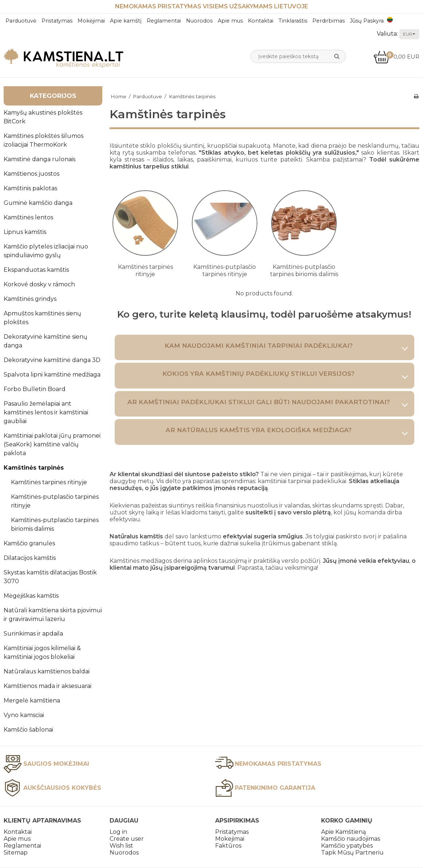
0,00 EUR (396, 56)
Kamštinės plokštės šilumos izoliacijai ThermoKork (43, 140)
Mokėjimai (91, 20)
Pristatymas (56, 20)
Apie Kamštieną (343, 831)
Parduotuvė (20, 20)
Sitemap (16, 852)
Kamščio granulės (29, 543)
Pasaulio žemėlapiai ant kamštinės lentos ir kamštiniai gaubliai (46, 412)
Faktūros (228, 845)
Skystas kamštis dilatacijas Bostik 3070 (50, 577)
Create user (127, 838)
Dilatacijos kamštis (30, 557)
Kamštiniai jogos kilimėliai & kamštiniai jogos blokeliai (42, 652)
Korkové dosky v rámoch (39, 284)
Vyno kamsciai (24, 715)
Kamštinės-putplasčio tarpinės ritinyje (55, 501)
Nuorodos (199, 20)
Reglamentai (164, 20)
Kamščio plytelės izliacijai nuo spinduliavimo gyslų (46, 251)
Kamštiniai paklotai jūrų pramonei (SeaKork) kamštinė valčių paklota (52, 444)
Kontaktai (260, 20)
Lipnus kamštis (25, 231)
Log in (118, 831)
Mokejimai (229, 838)
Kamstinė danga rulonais (39, 159)
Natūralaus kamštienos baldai (47, 671)
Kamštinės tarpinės (34, 467)
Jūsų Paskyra (367, 20)
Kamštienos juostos (31, 173)
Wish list (121, 845)
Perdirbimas (328, 20)
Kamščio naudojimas (350, 838)
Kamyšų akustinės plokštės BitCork (43, 117)
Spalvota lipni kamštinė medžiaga (52, 374)
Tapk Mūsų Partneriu (352, 852)
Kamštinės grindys (30, 298)
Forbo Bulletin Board (35, 389)
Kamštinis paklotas (30, 188)
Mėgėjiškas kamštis (31, 595)
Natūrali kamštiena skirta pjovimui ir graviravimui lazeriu (53, 614)
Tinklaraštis (292, 20)
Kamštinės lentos (28, 217)
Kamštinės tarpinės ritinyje (49, 482)
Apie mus (230, 20)
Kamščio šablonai (28, 729)
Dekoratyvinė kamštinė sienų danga (45, 341)
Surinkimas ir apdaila (33, 633)
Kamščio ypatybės (347, 845)
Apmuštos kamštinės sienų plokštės (42, 318)
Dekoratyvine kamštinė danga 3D (52, 360)
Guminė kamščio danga (38, 202)
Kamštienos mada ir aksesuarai (47, 685)
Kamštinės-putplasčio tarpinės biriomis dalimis (55, 524)
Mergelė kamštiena (32, 700)
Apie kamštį (126, 20)
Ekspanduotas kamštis (36, 269)
